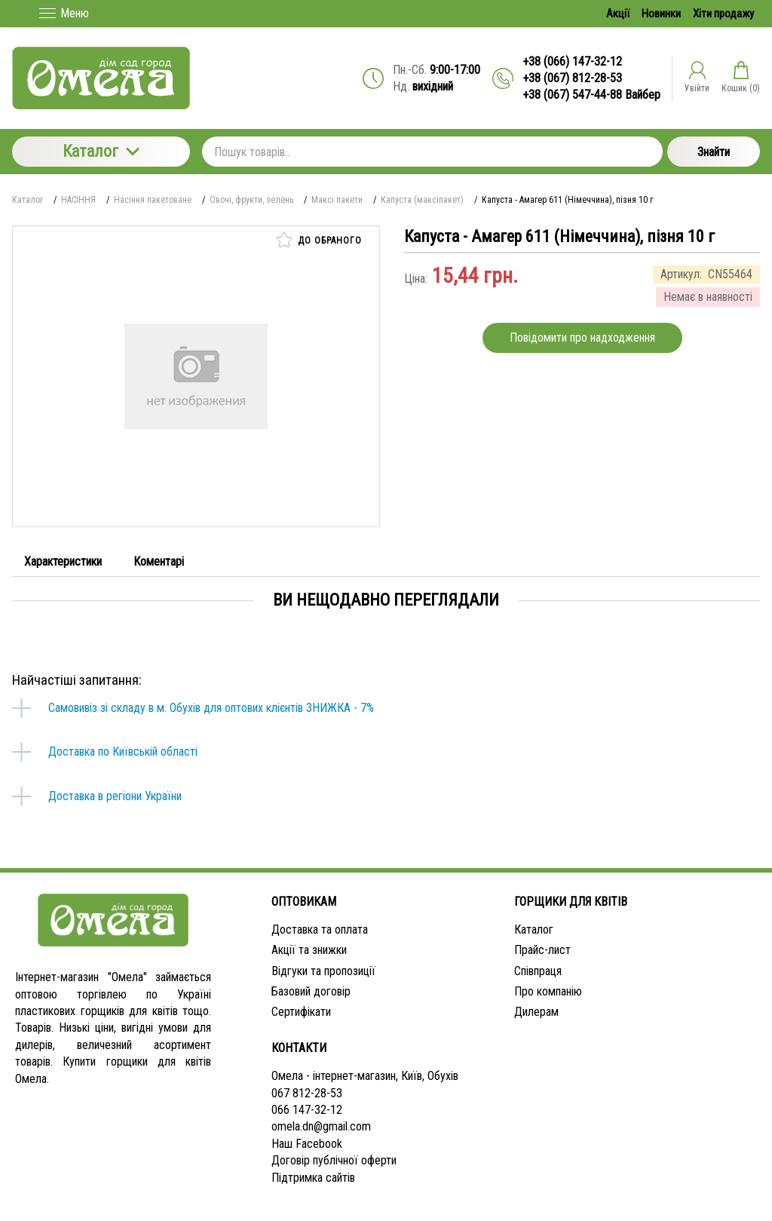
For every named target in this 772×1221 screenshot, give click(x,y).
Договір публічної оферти (334, 1160)
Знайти (713, 152)
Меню (64, 13)
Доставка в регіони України (115, 796)
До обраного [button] (319, 239)
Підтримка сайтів (313, 1177)
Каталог (101, 151)
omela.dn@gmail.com (321, 1126)
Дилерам (536, 1012)
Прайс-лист (542, 950)
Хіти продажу (723, 13)
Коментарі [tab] (158, 561)
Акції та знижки (309, 950)
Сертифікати (301, 1012)
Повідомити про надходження (582, 337)
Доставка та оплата (319, 929)
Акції (618, 13)
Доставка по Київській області (123, 751)
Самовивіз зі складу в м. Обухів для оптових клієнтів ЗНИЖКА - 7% (211, 708)
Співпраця (538, 971)
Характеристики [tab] (63, 561)
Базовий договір (311, 991)
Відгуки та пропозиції (323, 971)
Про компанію (548, 991)
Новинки (661, 13)
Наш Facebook (306, 1144)
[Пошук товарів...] (432, 152)
